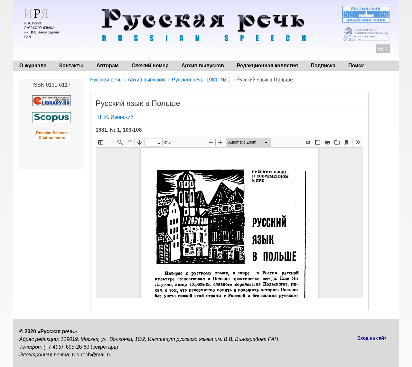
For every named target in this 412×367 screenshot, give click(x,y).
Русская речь (106, 79)
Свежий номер (150, 65)
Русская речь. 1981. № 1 (201, 79)
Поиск (356, 65)
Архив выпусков (203, 65)
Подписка (323, 65)
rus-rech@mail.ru (92, 354)
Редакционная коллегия (267, 65)
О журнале (32, 65)
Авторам (108, 65)
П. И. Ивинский (115, 117)
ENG (383, 49)
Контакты (71, 65)
